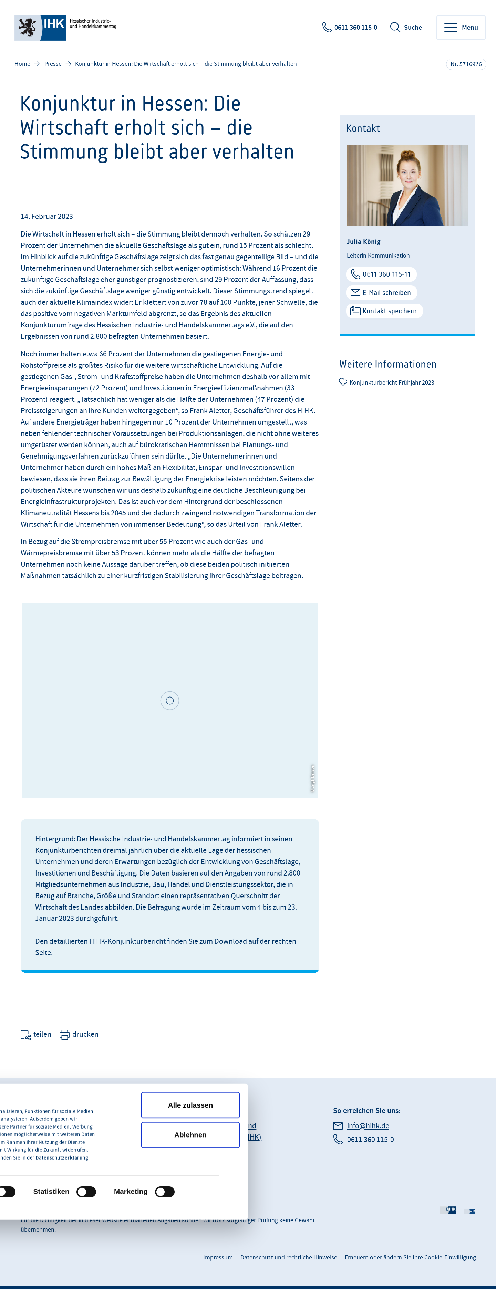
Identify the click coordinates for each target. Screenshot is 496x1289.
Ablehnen (190, 1068)
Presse (53, 64)
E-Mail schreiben (387, 292)
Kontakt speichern (390, 310)
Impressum (218, 1257)
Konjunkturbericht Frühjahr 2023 (392, 383)
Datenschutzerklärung (61, 1091)
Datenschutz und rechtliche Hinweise (288, 1257)
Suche (413, 27)
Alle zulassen (190, 1038)
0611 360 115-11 (387, 274)
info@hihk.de (368, 1126)
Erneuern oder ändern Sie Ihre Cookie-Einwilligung (410, 1257)
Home (22, 64)
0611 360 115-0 (355, 27)
